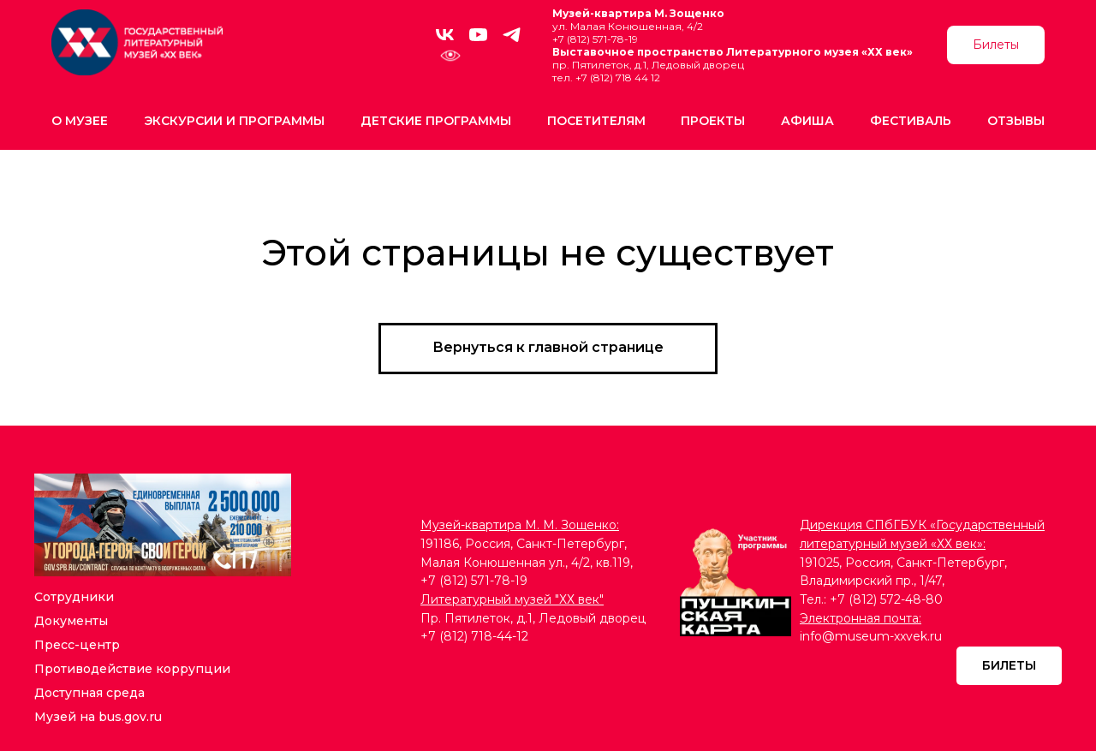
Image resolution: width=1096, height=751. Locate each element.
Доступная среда (89, 692)
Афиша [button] (807, 120)
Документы (71, 621)
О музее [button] (79, 120)
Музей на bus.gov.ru (98, 716)
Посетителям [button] (596, 120)
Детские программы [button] (435, 120)
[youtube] (478, 34)
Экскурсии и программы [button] (234, 120)
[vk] (445, 34)
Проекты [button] (713, 120)
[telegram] (511, 34)
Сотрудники (74, 597)
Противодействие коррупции (132, 668)
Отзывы (1016, 120)
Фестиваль (910, 120)
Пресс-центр (77, 645)
